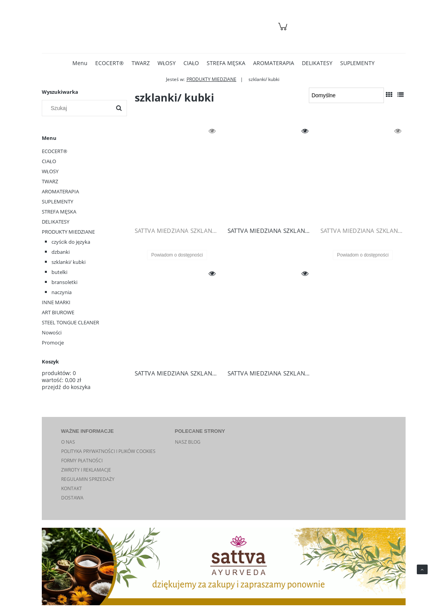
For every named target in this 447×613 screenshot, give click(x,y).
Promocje (53, 342)
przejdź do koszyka (66, 387)
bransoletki (64, 282)
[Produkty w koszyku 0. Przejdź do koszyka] (283, 30)
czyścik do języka (70, 241)
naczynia (61, 292)
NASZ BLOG (187, 442)
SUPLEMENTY (57, 201)
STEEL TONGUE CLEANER (70, 322)
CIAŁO (49, 161)
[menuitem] (80, 62)
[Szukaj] (119, 108)
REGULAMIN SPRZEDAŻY (88, 479)
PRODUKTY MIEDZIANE (68, 231)
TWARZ (50, 181)
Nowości (52, 332)
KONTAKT (71, 488)
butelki (59, 272)
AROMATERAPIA (60, 191)
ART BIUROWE (58, 312)
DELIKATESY (55, 221)
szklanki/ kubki (68, 261)
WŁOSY (50, 171)
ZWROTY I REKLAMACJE (86, 470)
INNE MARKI (56, 302)
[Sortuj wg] (346, 95)
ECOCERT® (54, 151)
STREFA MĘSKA (59, 211)
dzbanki (60, 251)
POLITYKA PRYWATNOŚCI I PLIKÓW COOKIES (108, 451)
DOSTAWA (72, 497)
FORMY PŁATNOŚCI (82, 460)
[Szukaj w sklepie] (78, 108)
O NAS (68, 442)
